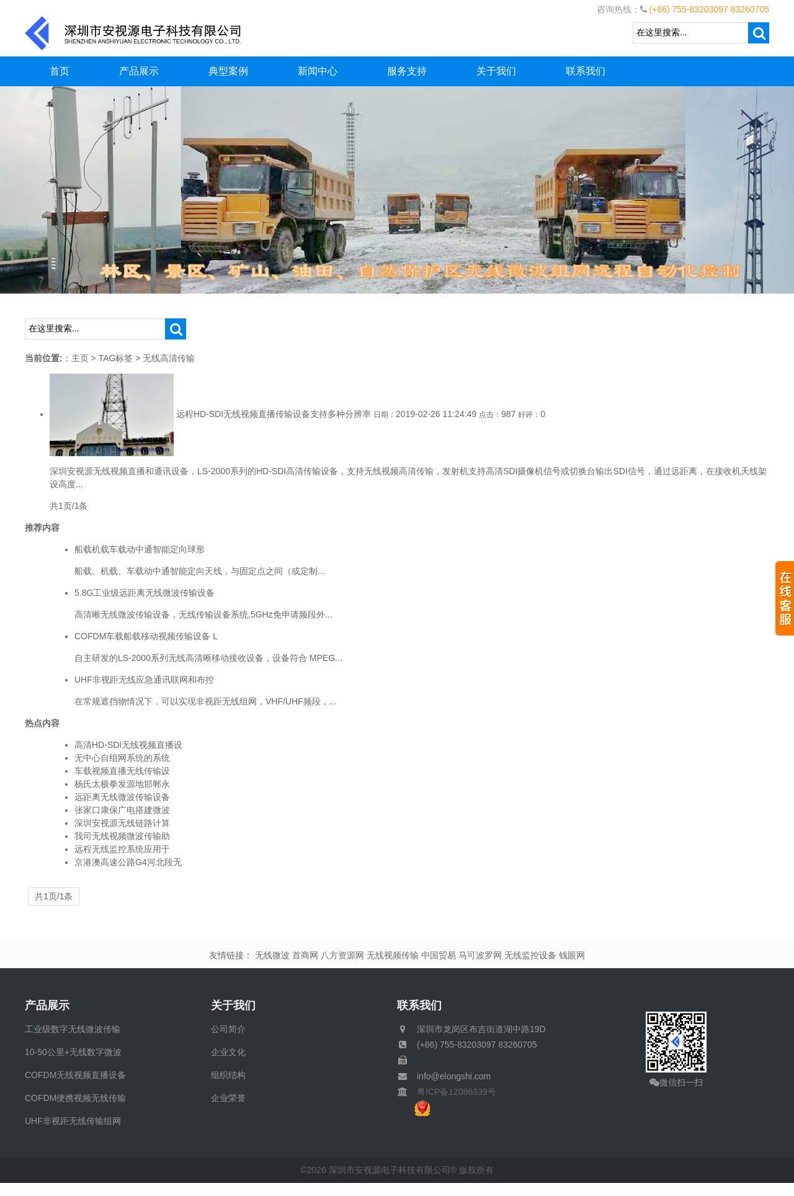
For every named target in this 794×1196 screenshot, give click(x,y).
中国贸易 (438, 955)
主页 (80, 358)
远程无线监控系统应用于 (122, 849)
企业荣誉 (228, 1098)
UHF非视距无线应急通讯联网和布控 (144, 680)
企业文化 (228, 1052)
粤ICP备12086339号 (452, 1092)
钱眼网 (572, 955)
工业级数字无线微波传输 (72, 1029)
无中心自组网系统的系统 (122, 758)
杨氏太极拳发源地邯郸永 (122, 784)
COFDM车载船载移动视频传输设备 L (146, 636)
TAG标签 (116, 358)
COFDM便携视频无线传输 (75, 1098)
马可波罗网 (480, 955)
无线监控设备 (530, 955)
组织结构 (228, 1075)
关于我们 (496, 71)
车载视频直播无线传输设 (122, 771)
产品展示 (139, 71)
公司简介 (228, 1029)
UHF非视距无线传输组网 (73, 1121)
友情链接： (230, 955)
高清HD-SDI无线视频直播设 (128, 745)
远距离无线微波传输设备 (122, 797)
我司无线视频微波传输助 (122, 836)
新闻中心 (317, 71)
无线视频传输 (393, 955)
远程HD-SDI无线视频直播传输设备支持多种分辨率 (273, 414)
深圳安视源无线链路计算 (122, 823)
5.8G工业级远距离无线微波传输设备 (144, 593)
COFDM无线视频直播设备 (75, 1075)
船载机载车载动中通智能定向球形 (139, 549)
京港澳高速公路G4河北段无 (128, 862)
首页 (59, 71)
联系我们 (585, 71)
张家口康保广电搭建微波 (122, 810)
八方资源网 (342, 955)
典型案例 (228, 71)
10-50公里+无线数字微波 (73, 1052)
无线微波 (272, 955)
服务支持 (407, 71)
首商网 (305, 955)
